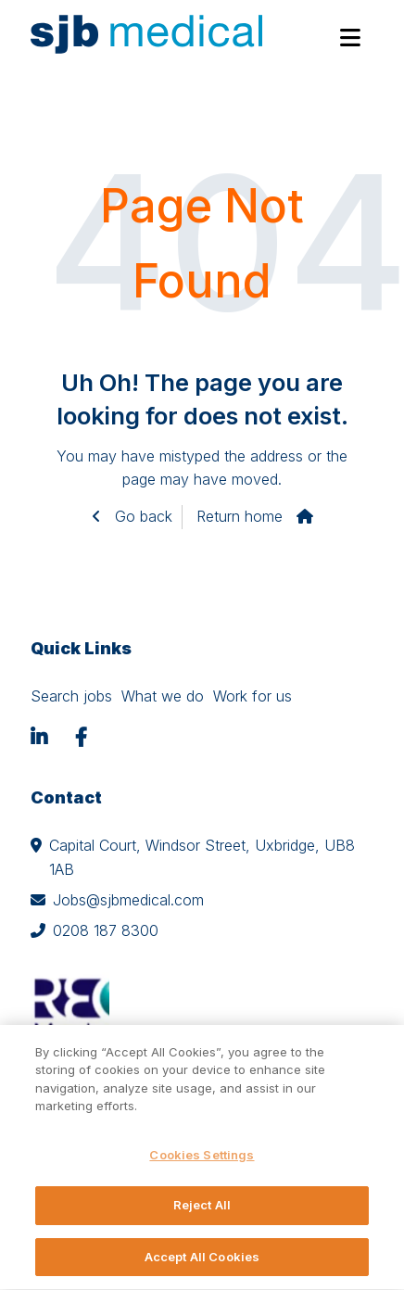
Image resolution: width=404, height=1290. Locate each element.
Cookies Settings (201, 1159)
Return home (239, 516)
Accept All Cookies (202, 1262)
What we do (162, 696)
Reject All (202, 1210)
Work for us (252, 696)
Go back (141, 516)
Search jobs (71, 696)
